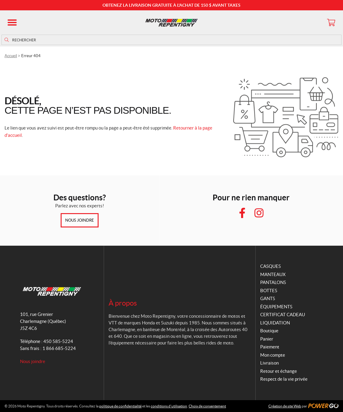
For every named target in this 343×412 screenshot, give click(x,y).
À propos (123, 303)
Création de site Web (284, 406)
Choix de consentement (207, 406)
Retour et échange (278, 371)
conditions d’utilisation (169, 406)
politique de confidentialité (120, 406)
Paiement (269, 346)
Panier (266, 338)
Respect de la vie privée (284, 379)
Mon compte (272, 355)
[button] (12, 22)
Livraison (269, 362)
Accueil (11, 56)
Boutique (269, 330)
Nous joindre (79, 220)
